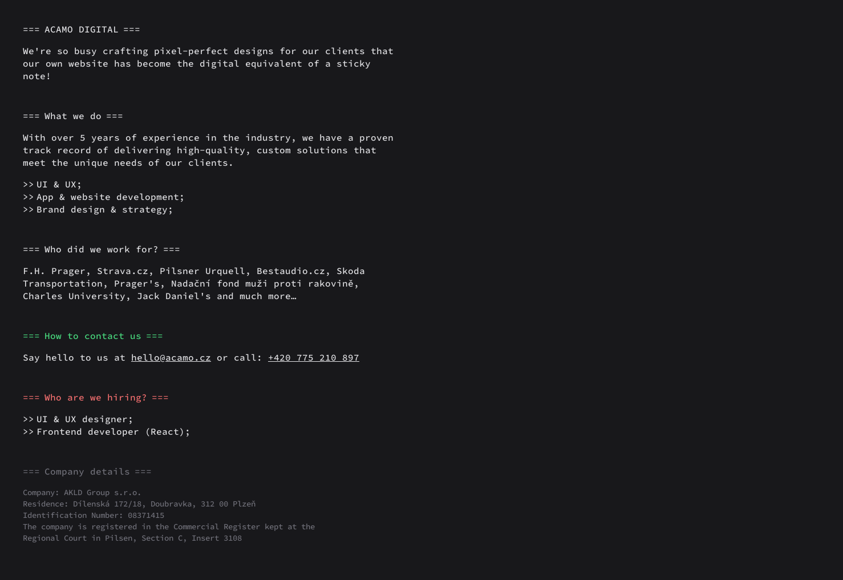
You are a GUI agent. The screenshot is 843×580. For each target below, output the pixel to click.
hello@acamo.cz (171, 357)
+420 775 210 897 (313, 357)
